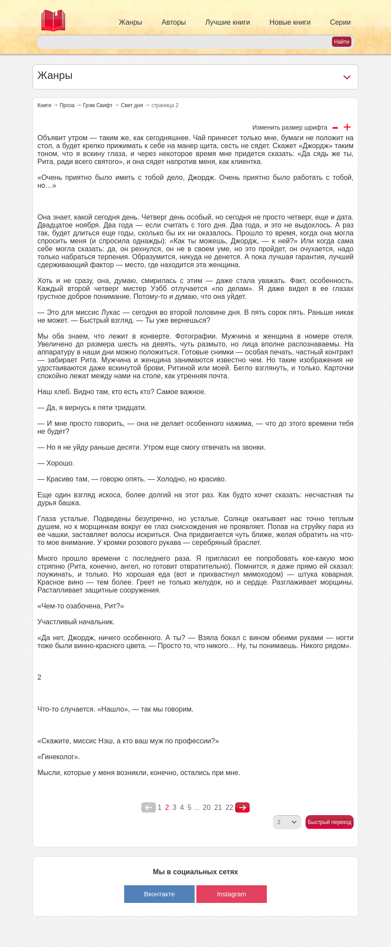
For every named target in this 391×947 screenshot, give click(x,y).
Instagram (232, 894)
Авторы (174, 22)
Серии (340, 22)
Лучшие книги (227, 22)
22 (229, 807)
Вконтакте (159, 894)
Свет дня (132, 105)
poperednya (148, 807)
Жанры (130, 22)
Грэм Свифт (97, 105)
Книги (44, 105)
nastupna (242, 807)
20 (207, 807)
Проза (66, 105)
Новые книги (289, 22)
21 (218, 807)
